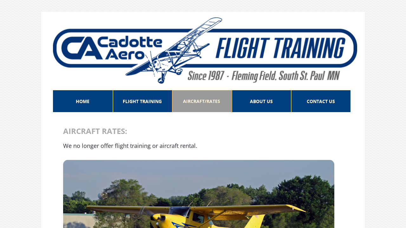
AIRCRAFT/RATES (201, 101)
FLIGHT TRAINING (142, 101)
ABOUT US (261, 101)
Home (82, 101)
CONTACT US (321, 101)
